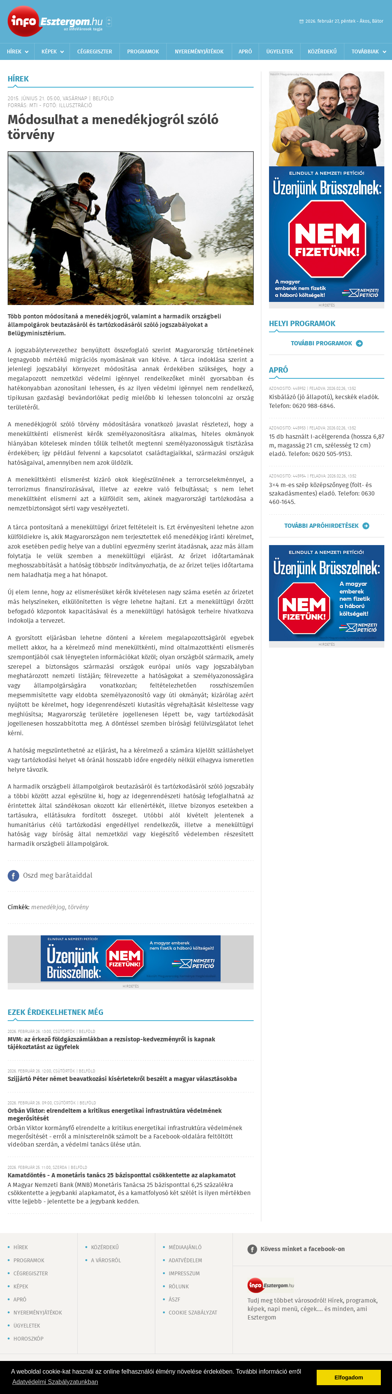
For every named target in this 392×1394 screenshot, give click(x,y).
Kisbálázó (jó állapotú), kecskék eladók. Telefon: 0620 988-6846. (324, 402)
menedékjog (48, 907)
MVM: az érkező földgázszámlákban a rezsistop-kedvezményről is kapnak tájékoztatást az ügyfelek (111, 1043)
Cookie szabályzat (193, 1313)
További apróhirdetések (321, 525)
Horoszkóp (28, 1339)
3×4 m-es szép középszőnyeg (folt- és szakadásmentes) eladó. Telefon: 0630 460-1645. (322, 494)
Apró (245, 52)
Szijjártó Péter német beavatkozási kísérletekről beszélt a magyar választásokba (122, 1079)
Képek (49, 52)
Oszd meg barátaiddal (57, 875)
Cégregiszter (94, 52)
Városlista (109, 22)
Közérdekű (322, 52)
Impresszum (184, 1274)
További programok (321, 343)
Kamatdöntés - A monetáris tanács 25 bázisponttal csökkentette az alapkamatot (122, 1175)
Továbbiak (365, 52)
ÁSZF (174, 1300)
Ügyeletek (279, 52)
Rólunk (179, 1287)
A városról (106, 1260)
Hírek (14, 52)
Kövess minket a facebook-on (303, 1249)
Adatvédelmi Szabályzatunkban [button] (55, 1382)
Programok (143, 52)
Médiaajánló (185, 1247)
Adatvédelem (185, 1260)
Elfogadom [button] (349, 1377)
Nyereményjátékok (199, 52)
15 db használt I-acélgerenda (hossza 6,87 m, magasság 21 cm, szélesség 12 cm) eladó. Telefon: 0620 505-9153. (326, 445)
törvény (78, 907)
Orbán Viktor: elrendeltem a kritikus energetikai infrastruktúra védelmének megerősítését (115, 1115)
